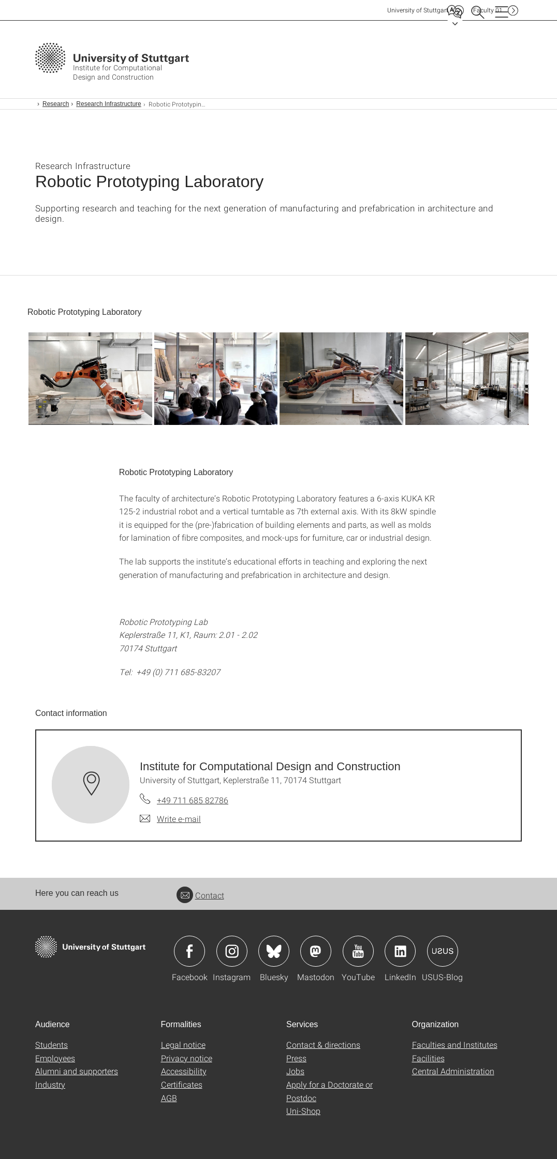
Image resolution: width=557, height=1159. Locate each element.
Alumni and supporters (76, 1070)
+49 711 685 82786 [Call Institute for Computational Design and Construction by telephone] (192, 800)
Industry (50, 1084)
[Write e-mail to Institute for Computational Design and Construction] (170, 819)
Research (55, 104)
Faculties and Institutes (454, 1044)
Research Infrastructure (108, 104)
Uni (417, 10)
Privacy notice (186, 1058)
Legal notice (183, 1044)
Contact (200, 895)
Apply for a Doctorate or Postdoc (329, 1091)
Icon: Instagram (231, 951)
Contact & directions (323, 1044)
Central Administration (453, 1070)
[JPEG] (90, 378)
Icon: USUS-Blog (442, 951)
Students (51, 1044)
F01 (488, 10)
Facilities (428, 1058)
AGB (169, 1097)
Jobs (295, 1070)
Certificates (181, 1084)
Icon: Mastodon (315, 951)
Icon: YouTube (358, 951)
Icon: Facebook (189, 951)
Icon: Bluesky (273, 951)
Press (296, 1058)
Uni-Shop (303, 1110)
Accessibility (184, 1070)
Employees (55, 1058)
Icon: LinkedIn (400, 951)
